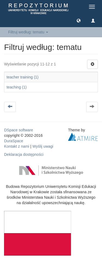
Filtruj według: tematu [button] (28, 32)
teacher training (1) (23, 77)
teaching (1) (17, 87)
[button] (79, 20)
